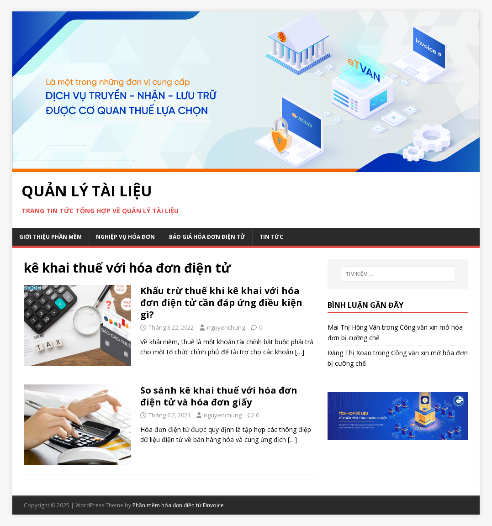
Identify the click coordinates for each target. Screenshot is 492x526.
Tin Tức (271, 237)
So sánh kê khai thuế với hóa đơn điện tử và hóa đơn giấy (218, 396)
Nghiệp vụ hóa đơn (125, 237)
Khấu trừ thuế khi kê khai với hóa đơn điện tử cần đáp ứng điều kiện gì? (221, 302)
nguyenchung (226, 327)
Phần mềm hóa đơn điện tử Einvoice (178, 505)
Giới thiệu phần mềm (50, 237)
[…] (299, 351)
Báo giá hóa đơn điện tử (207, 237)
